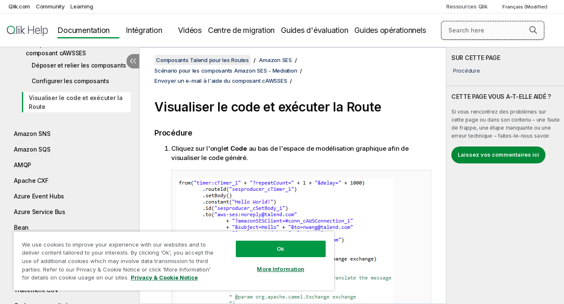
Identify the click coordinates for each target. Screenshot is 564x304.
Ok (280, 248)
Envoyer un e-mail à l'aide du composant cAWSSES (67, 49)
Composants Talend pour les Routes (202, 60)
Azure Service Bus (39, 211)
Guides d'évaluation (314, 30)
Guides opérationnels (390, 30)
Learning (81, 6)
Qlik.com (19, 6)
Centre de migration (241, 30)
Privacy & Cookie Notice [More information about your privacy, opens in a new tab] (164, 277)
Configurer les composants (70, 80)
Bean (21, 227)
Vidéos (190, 30)
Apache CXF (31, 180)
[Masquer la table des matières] (133, 61)
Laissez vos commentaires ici (498, 154)
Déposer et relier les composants (79, 65)
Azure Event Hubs (39, 196)
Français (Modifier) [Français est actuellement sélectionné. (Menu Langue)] (525, 7)
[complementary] (505, 175)
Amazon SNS (32, 133)
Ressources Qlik (466, 6)
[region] (173, 260)
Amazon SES (275, 60)
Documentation (83, 30)
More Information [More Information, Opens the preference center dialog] (280, 269)
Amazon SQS (32, 149)
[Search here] (493, 30)
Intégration (144, 30)
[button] (533, 30)
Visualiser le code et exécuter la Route (76, 102)
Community (50, 6)
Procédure (466, 70)
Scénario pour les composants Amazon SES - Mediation (225, 70)
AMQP (22, 164)
